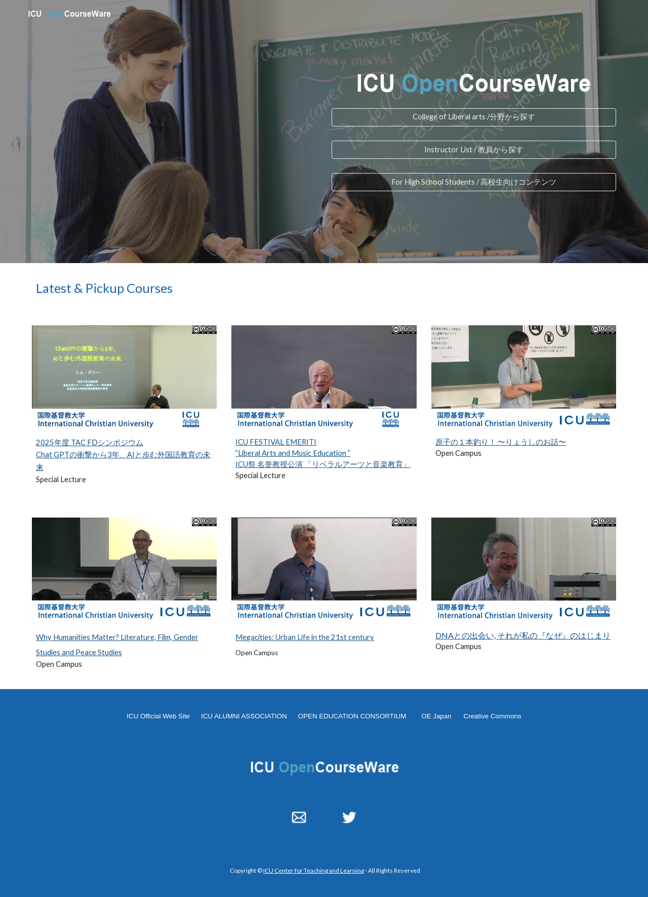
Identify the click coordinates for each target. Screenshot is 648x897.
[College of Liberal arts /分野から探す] (474, 117)
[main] (324, 288)
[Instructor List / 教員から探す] (474, 150)
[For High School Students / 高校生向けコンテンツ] (474, 182)
